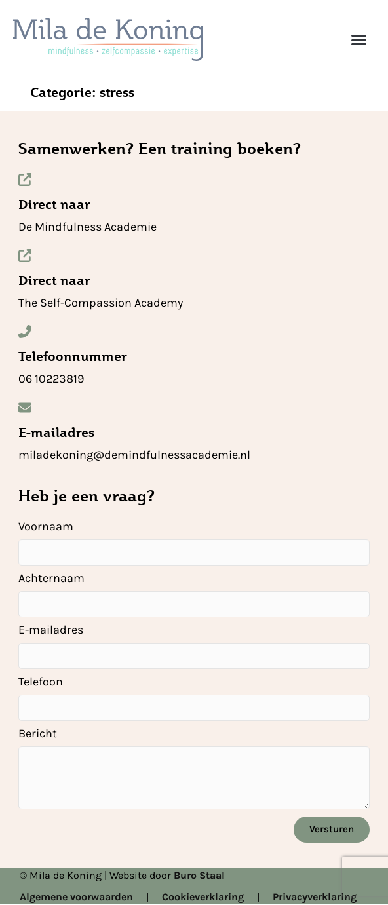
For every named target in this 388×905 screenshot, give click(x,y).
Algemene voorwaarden (76, 897)
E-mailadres (56, 432)
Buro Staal (199, 875)
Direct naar (54, 204)
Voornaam (45, 526)
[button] (359, 39)
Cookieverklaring (203, 897)
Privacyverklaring (315, 897)
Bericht (37, 734)
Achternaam (51, 578)
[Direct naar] (24, 179)
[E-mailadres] (24, 407)
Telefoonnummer (72, 356)
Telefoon (40, 682)
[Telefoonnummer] (24, 331)
